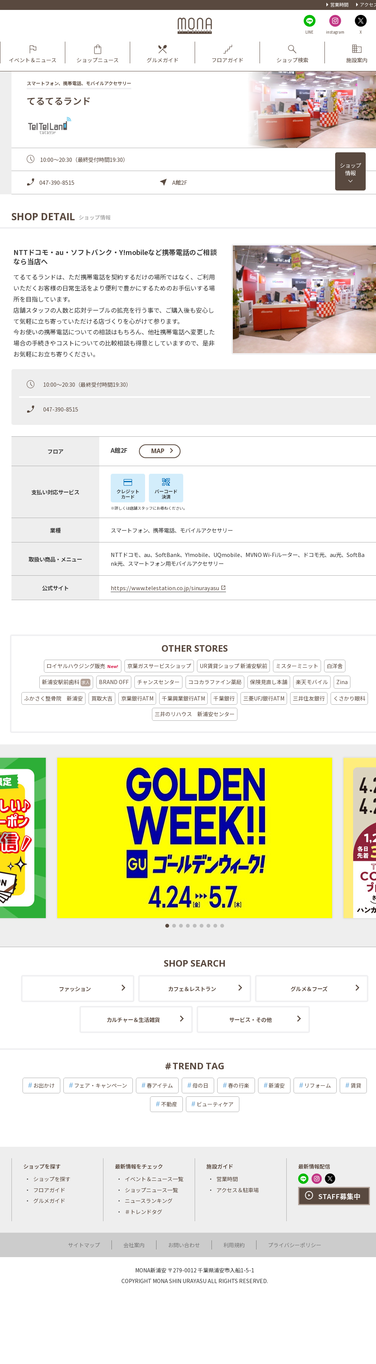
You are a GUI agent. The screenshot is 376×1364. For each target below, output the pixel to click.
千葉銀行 (224, 698)
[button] (167, 926)
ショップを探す (52, 1179)
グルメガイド (49, 1200)
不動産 (169, 1104)
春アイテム (160, 1085)
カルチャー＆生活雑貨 (133, 1019)
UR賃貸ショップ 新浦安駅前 (233, 666)
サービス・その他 (250, 1019)
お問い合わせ (184, 1245)
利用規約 (234, 1245)
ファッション (75, 989)
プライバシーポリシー (294, 1245)
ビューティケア (215, 1104)
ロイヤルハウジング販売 (83, 666)
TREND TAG (198, 1065)
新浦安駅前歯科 (66, 682)
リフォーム (317, 1085)
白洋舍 (335, 666)
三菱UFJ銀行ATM (263, 698)
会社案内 (134, 1245)
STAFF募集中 (339, 1196)
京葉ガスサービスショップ (159, 666)
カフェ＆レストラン (192, 989)
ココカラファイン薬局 (215, 682)
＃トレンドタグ (143, 1211)
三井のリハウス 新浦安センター (195, 714)
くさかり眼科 (349, 698)
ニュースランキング (149, 1200)
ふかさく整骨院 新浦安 (53, 698)
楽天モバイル (312, 682)
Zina (342, 682)
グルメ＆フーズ (309, 989)
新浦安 (277, 1085)
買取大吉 (102, 698)
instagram (335, 32)
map (158, 451)
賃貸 (355, 1085)
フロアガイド (49, 1190)
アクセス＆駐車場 (237, 1190)
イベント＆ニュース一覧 (154, 1179)
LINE (309, 32)
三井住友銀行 (309, 698)
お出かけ (44, 1085)
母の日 (200, 1085)
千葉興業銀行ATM (183, 698)
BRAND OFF (114, 682)
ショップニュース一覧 (151, 1190)
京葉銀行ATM (137, 698)
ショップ (350, 169)
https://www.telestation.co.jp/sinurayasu (165, 588)
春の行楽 (238, 1085)
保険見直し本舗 (268, 682)
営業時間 (339, 4)
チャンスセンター (158, 682)
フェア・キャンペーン (100, 1085)
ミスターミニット (297, 666)
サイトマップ (84, 1245)
